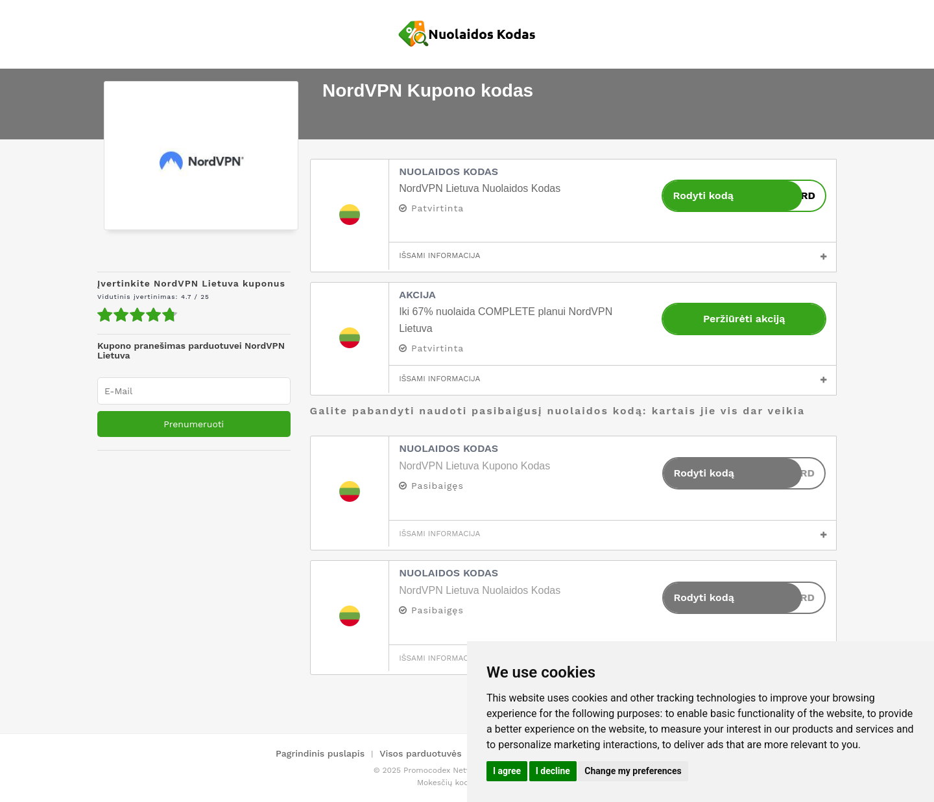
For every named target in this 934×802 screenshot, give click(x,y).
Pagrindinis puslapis (320, 753)
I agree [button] (507, 771)
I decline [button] (553, 771)
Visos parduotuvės (420, 753)
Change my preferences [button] (632, 771)
